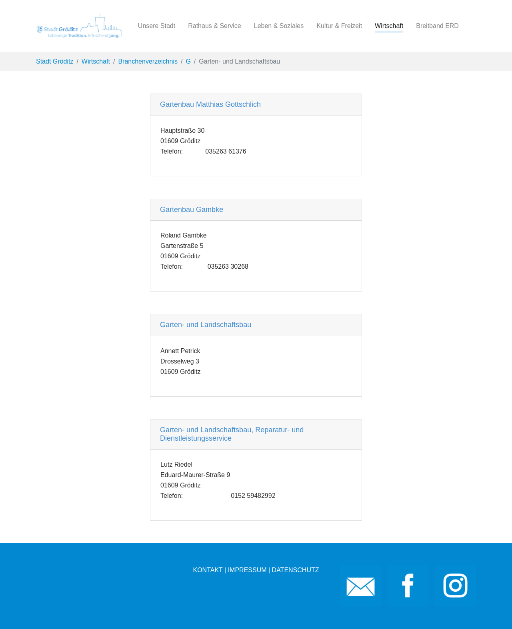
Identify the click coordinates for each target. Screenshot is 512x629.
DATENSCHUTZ (295, 570)
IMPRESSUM (247, 570)
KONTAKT (207, 570)
